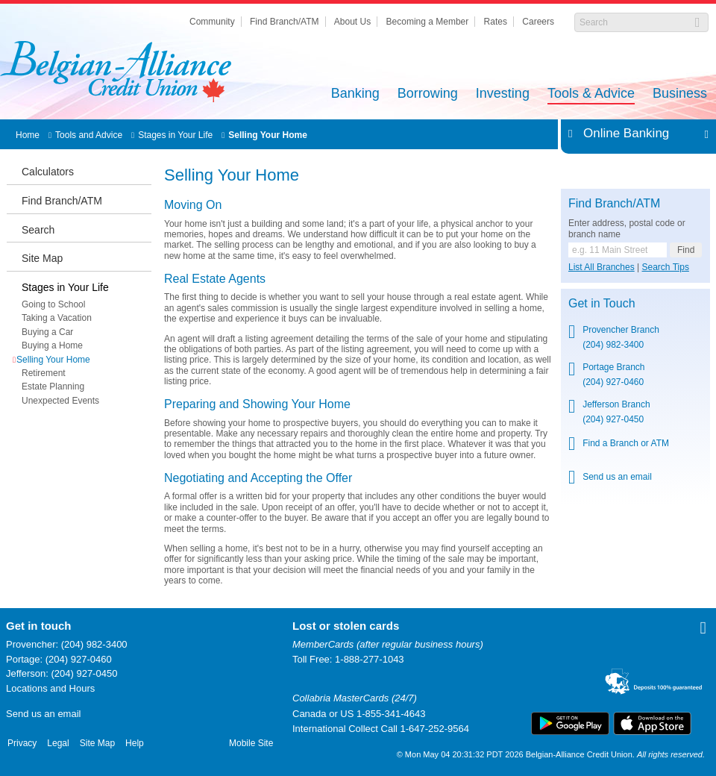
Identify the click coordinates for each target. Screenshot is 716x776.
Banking (355, 94)
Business (680, 94)
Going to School (53, 304)
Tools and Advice (88, 135)
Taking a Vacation (57, 318)
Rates (495, 21)
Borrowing (428, 94)
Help (134, 743)
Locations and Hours (50, 688)
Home (28, 135)
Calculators (48, 172)
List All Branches (601, 267)
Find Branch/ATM (284, 21)
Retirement (44, 373)
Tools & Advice (591, 94)
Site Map (42, 258)
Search (38, 230)
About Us (352, 21)
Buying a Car (47, 332)
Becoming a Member (427, 21)
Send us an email (43, 713)
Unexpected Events (60, 400)
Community (212, 21)
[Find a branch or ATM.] (617, 249)
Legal (58, 743)
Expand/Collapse (702, 134)
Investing (503, 94)
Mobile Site (251, 743)
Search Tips (665, 267)
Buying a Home (52, 345)
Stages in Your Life (175, 135)
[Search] (633, 22)
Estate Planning (53, 386)
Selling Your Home (267, 135)
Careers (538, 21)
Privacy (22, 743)
